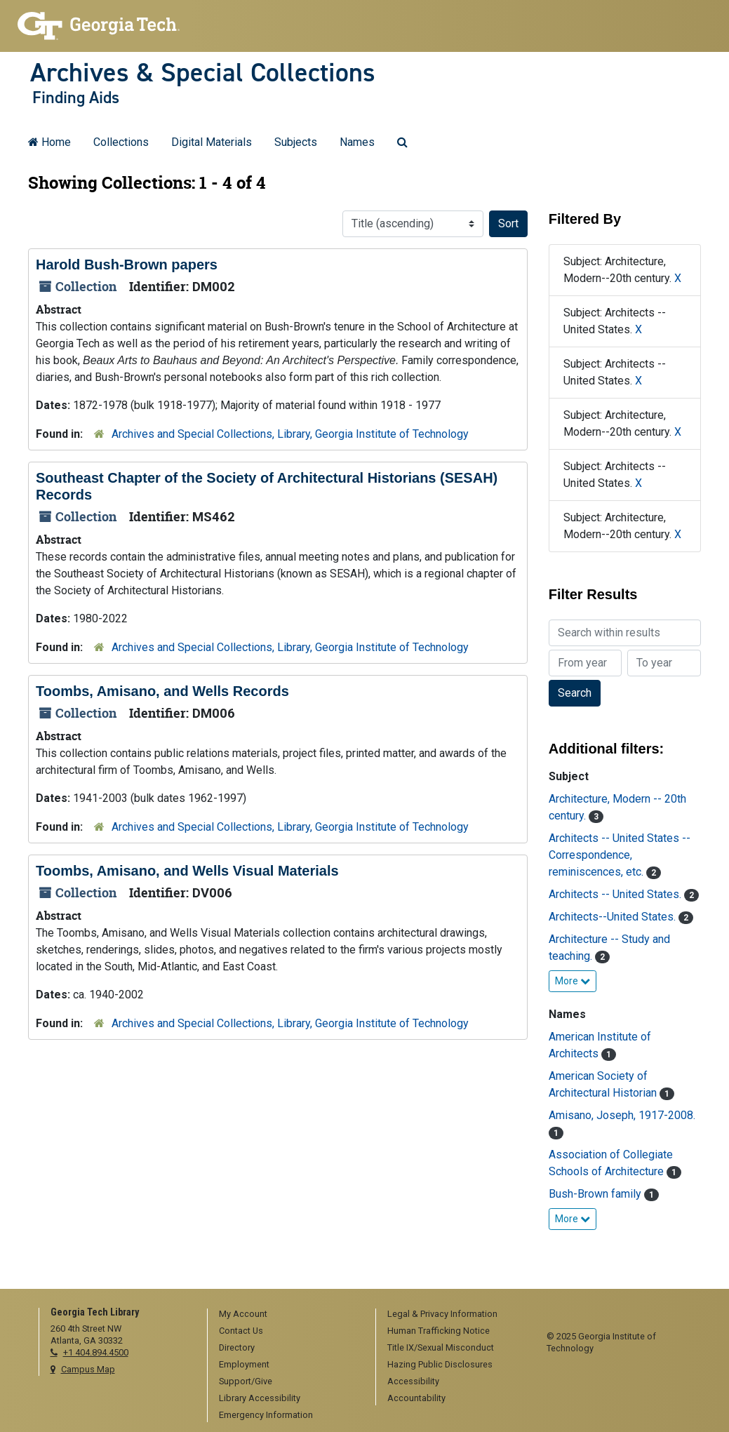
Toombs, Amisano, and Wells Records (162, 691)
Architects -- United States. (616, 894)
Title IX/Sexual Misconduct (440, 1347)
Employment (244, 1364)
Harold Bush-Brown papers (127, 264)
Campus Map (88, 1369)
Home (49, 142)
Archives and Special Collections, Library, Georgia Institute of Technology (290, 434)
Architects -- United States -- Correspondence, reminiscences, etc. (619, 854)
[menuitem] (286, 1315)
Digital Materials (211, 142)
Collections (121, 142)
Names (357, 142)
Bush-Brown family (596, 1193)
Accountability (416, 1398)
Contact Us (241, 1330)
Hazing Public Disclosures (440, 1364)
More (572, 980)
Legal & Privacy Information (442, 1314)
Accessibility (413, 1381)
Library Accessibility (259, 1398)
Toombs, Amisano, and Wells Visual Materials (187, 870)
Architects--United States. (613, 916)
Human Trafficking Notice (438, 1330)
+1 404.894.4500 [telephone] (95, 1352)
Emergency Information (266, 1415)
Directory (237, 1347)
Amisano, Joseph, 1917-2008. (622, 1115)
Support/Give (245, 1381)
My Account (243, 1314)
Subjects (295, 142)
